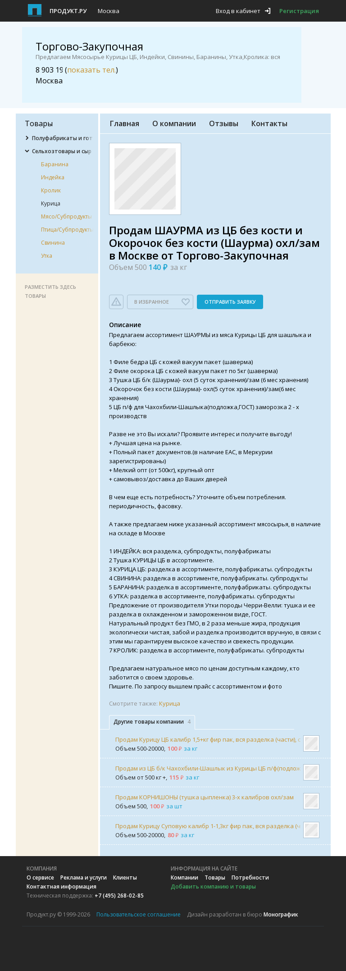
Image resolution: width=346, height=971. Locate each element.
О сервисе (40, 877)
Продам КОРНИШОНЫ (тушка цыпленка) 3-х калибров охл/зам (204, 797)
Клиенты (125, 877)
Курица (169, 703)
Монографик (281, 914)
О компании (174, 123)
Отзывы (223, 123)
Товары (215, 877)
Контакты (269, 123)
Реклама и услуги (83, 877)
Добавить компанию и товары (213, 886)
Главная (124, 123)
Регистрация (299, 11)
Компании (184, 877)
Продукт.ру (68, 11)
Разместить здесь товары (50, 291)
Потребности (250, 877)
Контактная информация (61, 886)
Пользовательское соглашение (138, 914)
